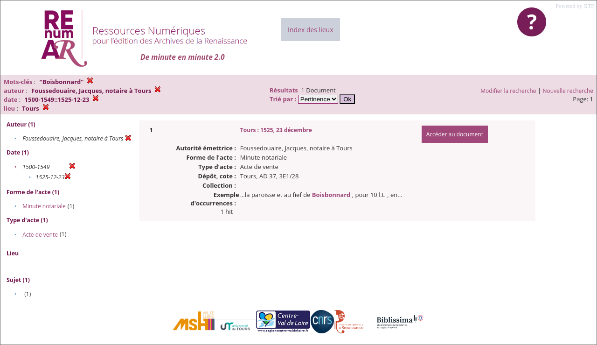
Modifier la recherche (508, 91)
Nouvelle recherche (568, 91)
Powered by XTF (574, 6)
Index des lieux (310, 29)
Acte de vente (40, 235)
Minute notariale (44, 206)
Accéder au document (454, 134)
